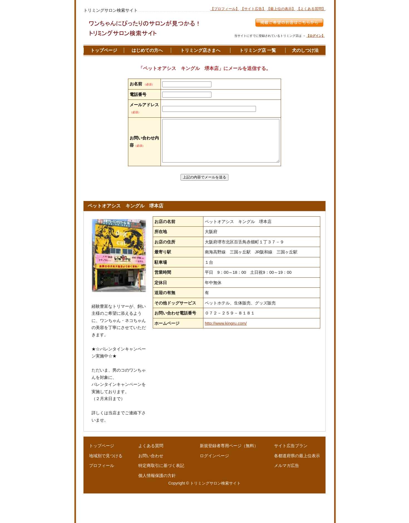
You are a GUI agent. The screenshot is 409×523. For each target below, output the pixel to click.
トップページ (103, 50)
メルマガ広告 (286, 495)
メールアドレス (136, 126)
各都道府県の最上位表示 (297, 485)
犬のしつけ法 (305, 50)
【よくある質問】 (311, 9)
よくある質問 (150, 475)
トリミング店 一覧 (257, 50)
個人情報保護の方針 (157, 505)
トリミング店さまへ (200, 50)
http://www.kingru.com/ (226, 352)
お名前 (136, 83)
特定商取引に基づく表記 (161, 495)
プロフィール (101, 495)
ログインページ (214, 485)
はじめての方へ (147, 50)
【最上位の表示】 (281, 9)
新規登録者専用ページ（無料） (229, 475)
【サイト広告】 (253, 9)
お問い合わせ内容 (136, 163)
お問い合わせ (150, 485)
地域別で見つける (105, 485)
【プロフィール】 (224, 9)
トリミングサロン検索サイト (215, 513)
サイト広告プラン (290, 475)
